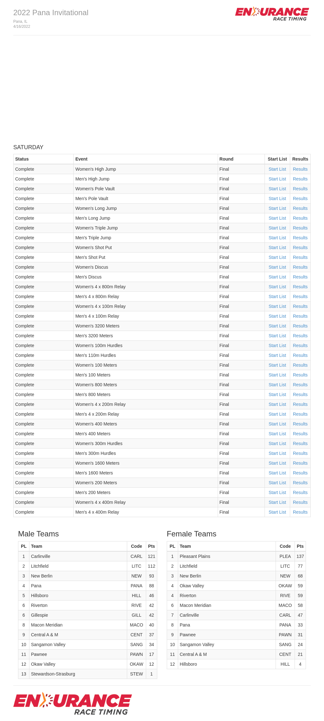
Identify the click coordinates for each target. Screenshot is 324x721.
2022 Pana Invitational (51, 12)
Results (300, 169)
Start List (277, 169)
